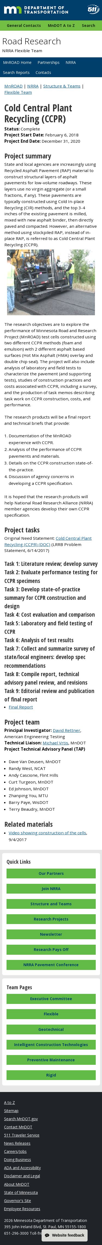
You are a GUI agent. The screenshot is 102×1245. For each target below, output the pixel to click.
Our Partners (51, 873)
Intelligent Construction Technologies (51, 1044)
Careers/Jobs (15, 1151)
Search (88, 25)
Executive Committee (51, 998)
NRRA (71, 62)
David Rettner (66, 730)
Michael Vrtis (55, 742)
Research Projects (51, 919)
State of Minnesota (21, 1192)
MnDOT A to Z (61, 25)
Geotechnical (51, 1029)
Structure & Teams (62, 86)
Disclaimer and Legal (22, 1175)
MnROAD (13, 86)
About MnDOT (16, 1184)
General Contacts (24, 25)
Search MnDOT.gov (21, 1118)
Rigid (51, 1075)
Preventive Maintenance (51, 1059)
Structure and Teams (51, 903)
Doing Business (17, 1159)
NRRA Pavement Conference (51, 964)
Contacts (43, 72)
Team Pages (19, 987)
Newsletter (51, 934)
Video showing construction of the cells (47, 832)
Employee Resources (22, 1208)
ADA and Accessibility (22, 1167)
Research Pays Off (51, 949)
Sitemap (11, 1110)
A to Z (9, 1102)
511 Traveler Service (21, 1135)
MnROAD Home (17, 62)
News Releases (17, 1143)
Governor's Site (17, 1200)
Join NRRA (51, 888)
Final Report (21, 707)
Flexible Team (18, 92)
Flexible (51, 1013)
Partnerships (49, 62)
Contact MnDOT (18, 1126)
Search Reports (16, 72)
